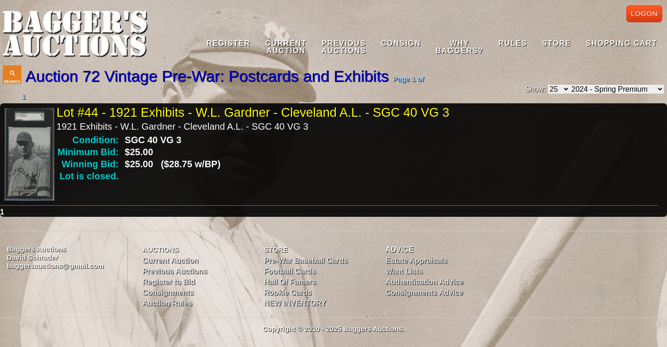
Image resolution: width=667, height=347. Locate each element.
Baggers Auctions (36, 249)
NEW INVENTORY (295, 303)
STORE (276, 249)
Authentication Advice (424, 282)
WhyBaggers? (459, 47)
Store (556, 43)
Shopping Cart (621, 43)
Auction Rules (167, 303)
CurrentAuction (286, 47)
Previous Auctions (174, 271)
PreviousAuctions (343, 47)
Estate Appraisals (416, 261)
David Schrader (32, 257)
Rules (512, 43)
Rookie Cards (288, 293)
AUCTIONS (160, 249)
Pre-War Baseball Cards (306, 261)
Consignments (168, 293)
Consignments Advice (424, 293)
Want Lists (403, 271)
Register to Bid (168, 282)
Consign (401, 43)
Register (229, 43)
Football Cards (290, 271)
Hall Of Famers (290, 282)
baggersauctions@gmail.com (55, 266)
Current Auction (170, 261)
